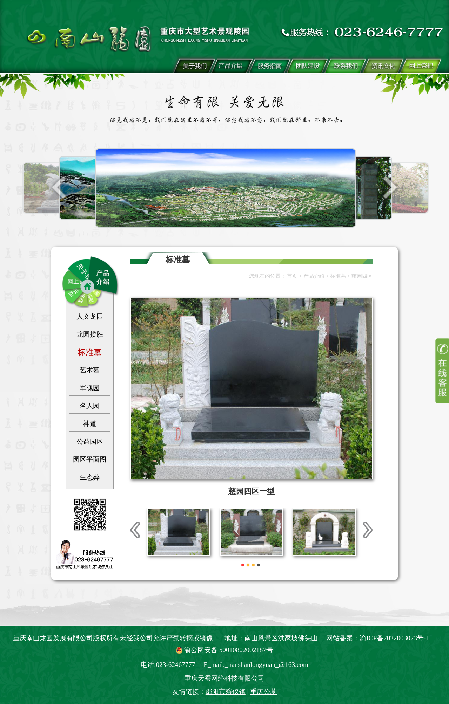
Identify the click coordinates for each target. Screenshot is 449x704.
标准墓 (90, 352)
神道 (89, 423)
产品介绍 (313, 276)
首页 (292, 276)
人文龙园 (89, 316)
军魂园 (90, 388)
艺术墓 (90, 370)
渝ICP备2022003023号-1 (394, 638)
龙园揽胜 (89, 334)
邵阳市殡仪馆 (226, 691)
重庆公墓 (263, 691)
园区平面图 (89, 459)
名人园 (90, 405)
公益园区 (89, 441)
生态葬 (90, 477)
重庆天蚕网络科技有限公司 (224, 678)
